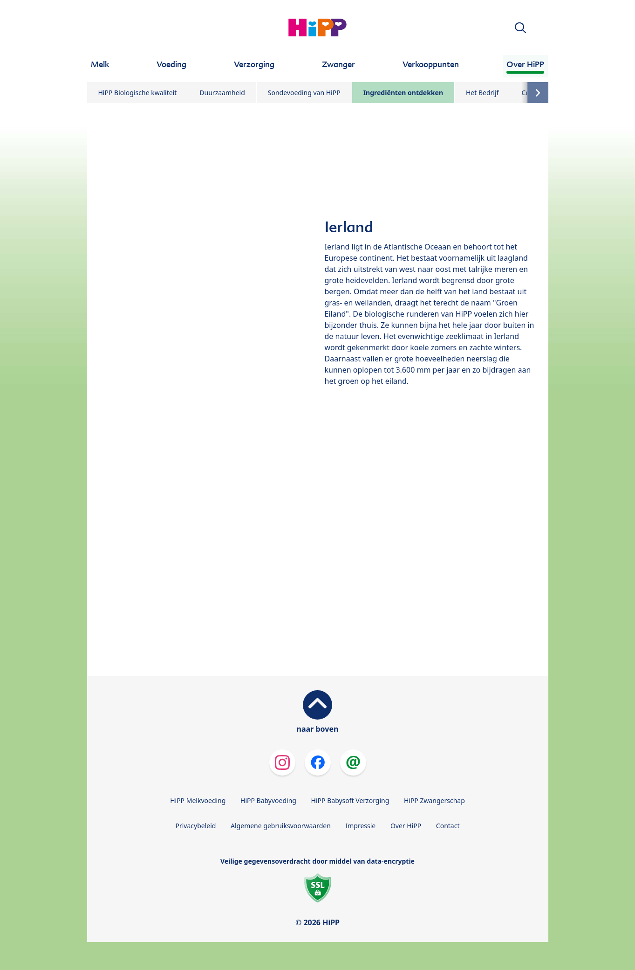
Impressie (361, 825)
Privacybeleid (195, 825)
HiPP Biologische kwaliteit (137, 92)
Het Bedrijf (482, 92)
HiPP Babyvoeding (268, 800)
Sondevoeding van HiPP (304, 92)
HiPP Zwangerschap (434, 800)
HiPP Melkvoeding (197, 800)
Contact (448, 825)
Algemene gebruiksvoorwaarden (281, 825)
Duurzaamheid (222, 92)
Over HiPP (405, 825)
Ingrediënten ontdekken (403, 92)
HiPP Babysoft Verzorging (350, 800)
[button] (520, 27)
